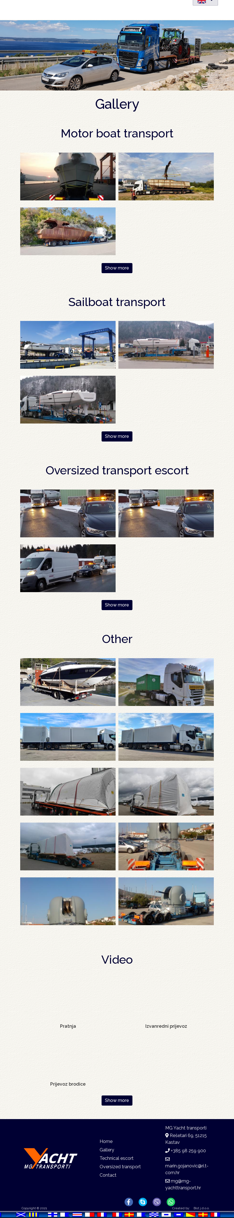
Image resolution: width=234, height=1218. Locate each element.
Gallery (107, 1150)
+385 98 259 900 (188, 1150)
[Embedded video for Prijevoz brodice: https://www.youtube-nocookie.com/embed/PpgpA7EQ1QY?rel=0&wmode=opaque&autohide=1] (68, 1058)
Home (106, 1141)
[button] (68, 176)
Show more (117, 268)
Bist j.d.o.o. (202, 1208)
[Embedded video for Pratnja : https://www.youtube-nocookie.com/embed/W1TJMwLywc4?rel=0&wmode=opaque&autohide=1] (68, 1000)
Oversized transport (120, 1166)
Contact (108, 1175)
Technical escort (117, 1158)
